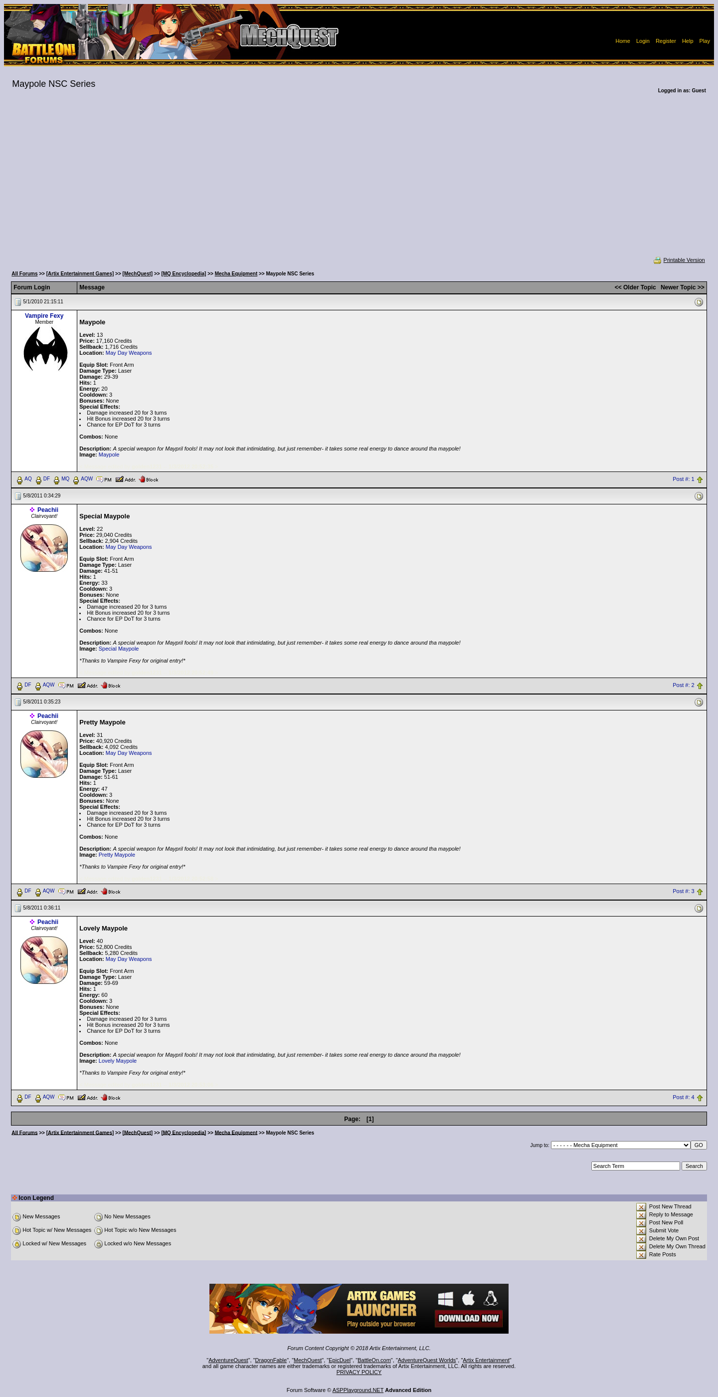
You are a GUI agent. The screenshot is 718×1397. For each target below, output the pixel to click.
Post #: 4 (683, 1097)
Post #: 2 (683, 685)
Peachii (47, 509)
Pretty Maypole (117, 855)
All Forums (24, 273)
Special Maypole (119, 649)
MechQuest (308, 1360)
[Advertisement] (359, 181)
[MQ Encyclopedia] (183, 273)
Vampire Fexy (44, 315)
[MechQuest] (138, 273)
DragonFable (271, 1360)
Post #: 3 (683, 891)
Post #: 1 (683, 479)
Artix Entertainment (486, 1360)
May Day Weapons (129, 353)
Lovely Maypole (118, 1061)
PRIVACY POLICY (359, 1372)
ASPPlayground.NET (358, 1390)
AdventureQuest (228, 1360)
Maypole (109, 455)
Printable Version (679, 260)
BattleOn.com (374, 1360)
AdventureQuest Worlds (427, 1360)
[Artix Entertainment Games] (80, 273)
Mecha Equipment (236, 273)
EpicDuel (340, 1360)
